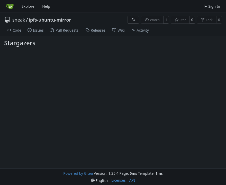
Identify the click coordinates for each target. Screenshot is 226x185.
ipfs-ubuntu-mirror (50, 19)
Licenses (118, 180)
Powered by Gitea (78, 173)
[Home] (10, 6)
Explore (28, 6)
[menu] (99, 180)
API (132, 180)
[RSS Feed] (133, 20)
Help (46, 6)
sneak (18, 19)
